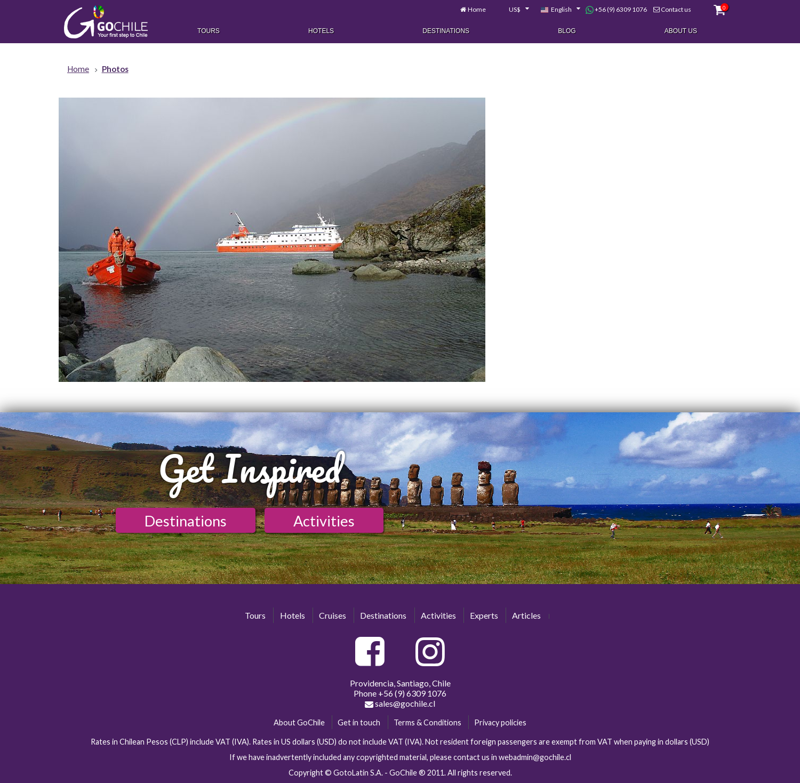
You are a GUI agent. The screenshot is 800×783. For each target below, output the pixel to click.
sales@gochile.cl (400, 703)
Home (477, 9)
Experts (484, 615)
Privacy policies (500, 722)
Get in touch (359, 722)
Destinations (445, 31)
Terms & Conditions (427, 722)
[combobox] (513, 9)
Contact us (676, 9)
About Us (681, 31)
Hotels (321, 31)
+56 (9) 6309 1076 (616, 9)
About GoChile (299, 722)
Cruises (332, 615)
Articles (526, 615)
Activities (324, 521)
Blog (566, 31)
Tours (208, 31)
